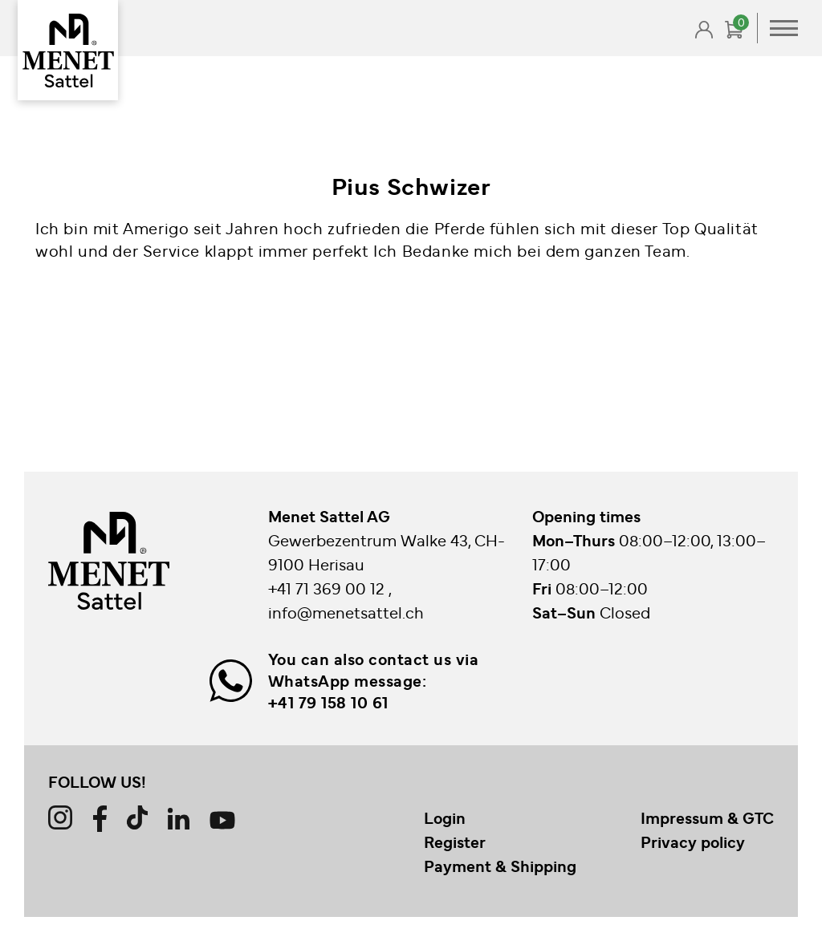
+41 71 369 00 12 (328, 587)
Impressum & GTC (707, 817)
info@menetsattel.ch (346, 612)
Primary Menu (784, 28)
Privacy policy (693, 841)
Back (81, 81)
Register (455, 841)
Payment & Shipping (500, 865)
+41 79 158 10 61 (328, 702)
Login (445, 817)
